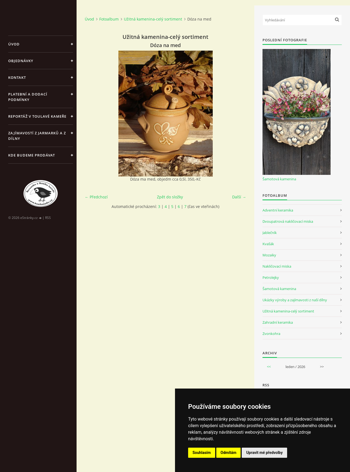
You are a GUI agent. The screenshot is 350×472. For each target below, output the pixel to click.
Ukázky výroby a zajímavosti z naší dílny (294, 299)
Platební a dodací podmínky (27, 97)
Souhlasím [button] (201, 452)
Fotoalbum (109, 19)
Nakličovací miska (276, 266)
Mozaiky (269, 255)
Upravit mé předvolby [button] (264, 452)
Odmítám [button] (229, 452)
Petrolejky (270, 277)
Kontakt (17, 77)
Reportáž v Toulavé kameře (37, 116)
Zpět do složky (170, 196)
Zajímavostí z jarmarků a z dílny (37, 136)
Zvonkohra (271, 333)
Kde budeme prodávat (31, 155)
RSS (48, 217)
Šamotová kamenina (279, 178)
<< (269, 366)
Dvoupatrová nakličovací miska (287, 221)
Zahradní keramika (277, 322)
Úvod (14, 44)
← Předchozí (96, 196)
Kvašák (268, 243)
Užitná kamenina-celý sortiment (153, 19)
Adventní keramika (277, 210)
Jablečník (269, 232)
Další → (239, 196)
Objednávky (20, 60)
